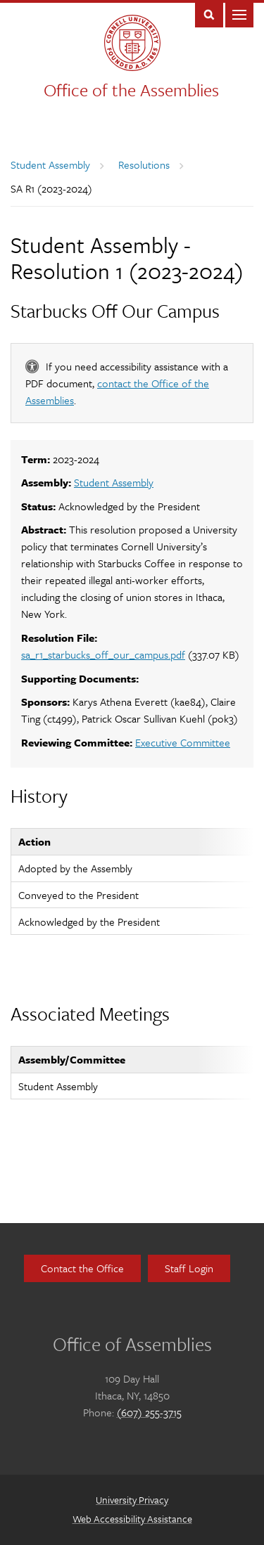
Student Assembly (50, 164)
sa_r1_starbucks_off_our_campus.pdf (103, 654)
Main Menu (239, 13)
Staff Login (189, 1268)
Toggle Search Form (209, 13)
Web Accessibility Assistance (132, 1518)
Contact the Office (82, 1268)
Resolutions (144, 164)
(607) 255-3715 (149, 1412)
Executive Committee (182, 742)
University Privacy (132, 1499)
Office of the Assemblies (131, 89)
